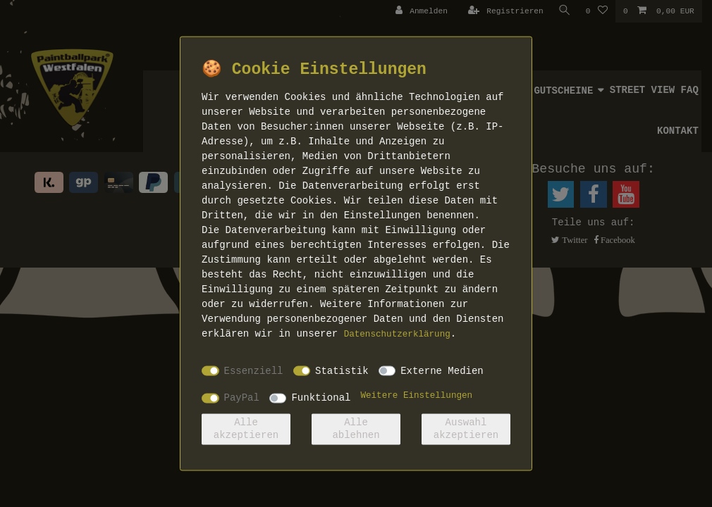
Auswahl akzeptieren (466, 429)
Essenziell (253, 370)
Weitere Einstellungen (416, 396)
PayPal (241, 397)
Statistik (342, 370)
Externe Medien (442, 370)
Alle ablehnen (355, 429)
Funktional (320, 397)
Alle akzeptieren (246, 429)
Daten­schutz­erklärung (397, 334)
